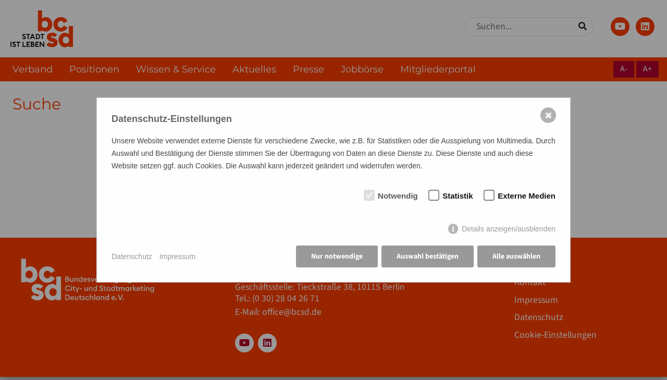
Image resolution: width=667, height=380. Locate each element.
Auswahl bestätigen (428, 256)
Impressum (177, 256)
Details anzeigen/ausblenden (508, 229)
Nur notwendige (337, 256)
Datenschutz (132, 256)
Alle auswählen (516, 256)
